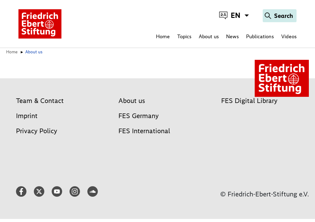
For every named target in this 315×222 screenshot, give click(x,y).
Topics (184, 36)
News (232, 36)
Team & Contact (40, 101)
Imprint (27, 116)
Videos (289, 36)
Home (163, 36)
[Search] (280, 15)
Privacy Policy (36, 131)
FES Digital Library (249, 101)
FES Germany (138, 116)
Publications (260, 36)
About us (209, 36)
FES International (144, 131)
